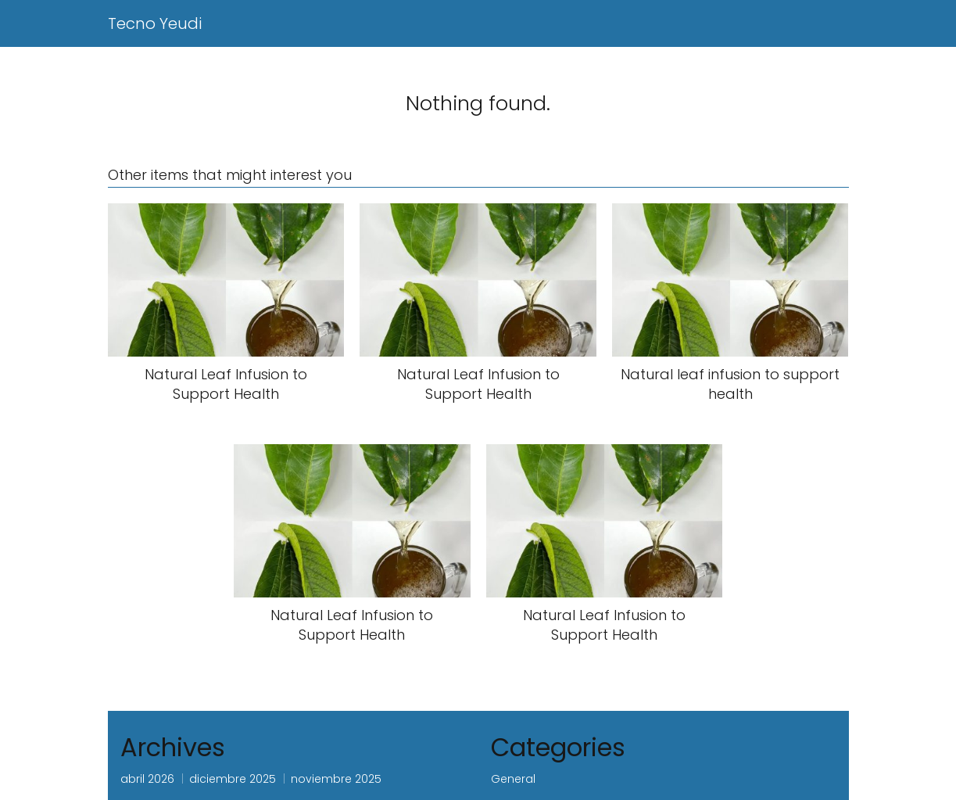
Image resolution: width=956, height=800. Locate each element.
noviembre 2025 (336, 779)
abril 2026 (147, 779)
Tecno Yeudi (155, 23)
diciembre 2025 (232, 779)
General (513, 779)
